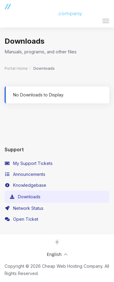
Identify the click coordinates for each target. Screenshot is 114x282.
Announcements (25, 174)
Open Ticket (21, 219)
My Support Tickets (29, 163)
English (57, 254)
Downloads (24, 196)
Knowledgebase (25, 185)
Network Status (24, 208)
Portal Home (16, 68)
